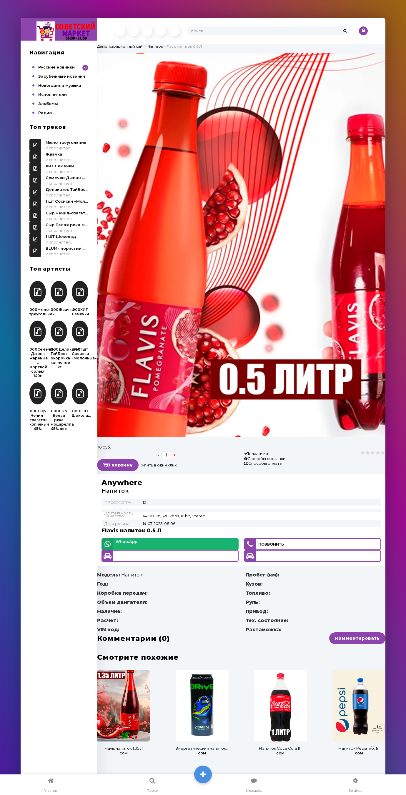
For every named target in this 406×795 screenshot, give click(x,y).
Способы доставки (266, 458)
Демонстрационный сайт (120, 46)
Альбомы (48, 103)
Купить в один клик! (158, 465)
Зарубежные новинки (61, 76)
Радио (45, 112)
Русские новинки (56, 67)
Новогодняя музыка (59, 85)
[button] (380, 58)
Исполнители (52, 94)
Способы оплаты (265, 463)
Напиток (155, 46)
